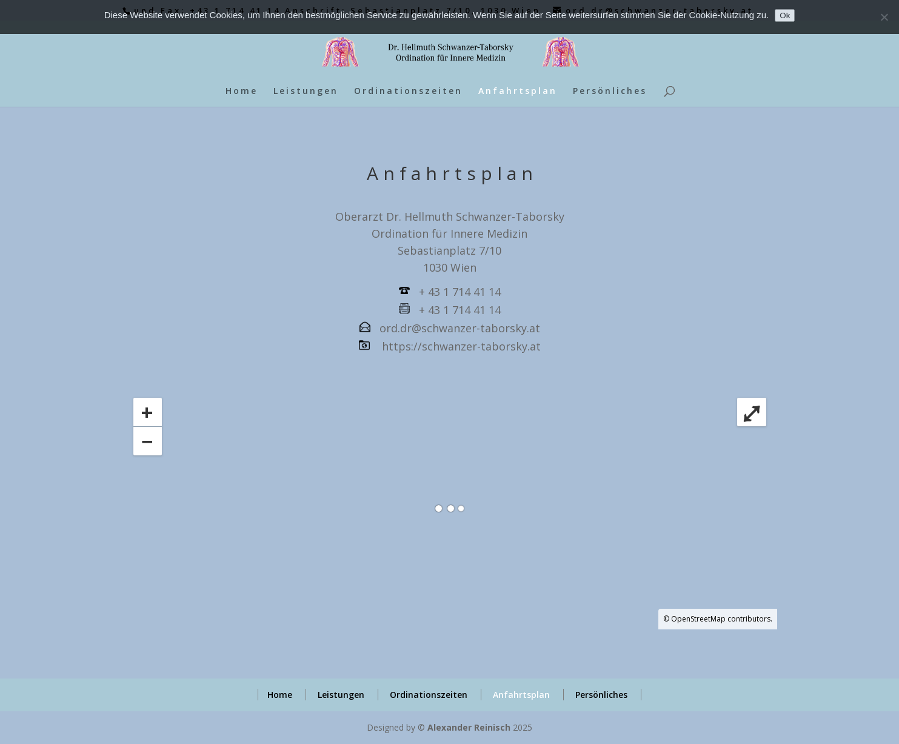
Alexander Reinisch (468, 727)
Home (242, 91)
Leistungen (305, 91)
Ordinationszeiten (408, 91)
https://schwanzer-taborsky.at (461, 346)
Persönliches (610, 91)
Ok (785, 15)
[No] (884, 17)
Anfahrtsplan (517, 91)
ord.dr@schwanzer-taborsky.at (459, 328)
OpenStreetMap (698, 619)
